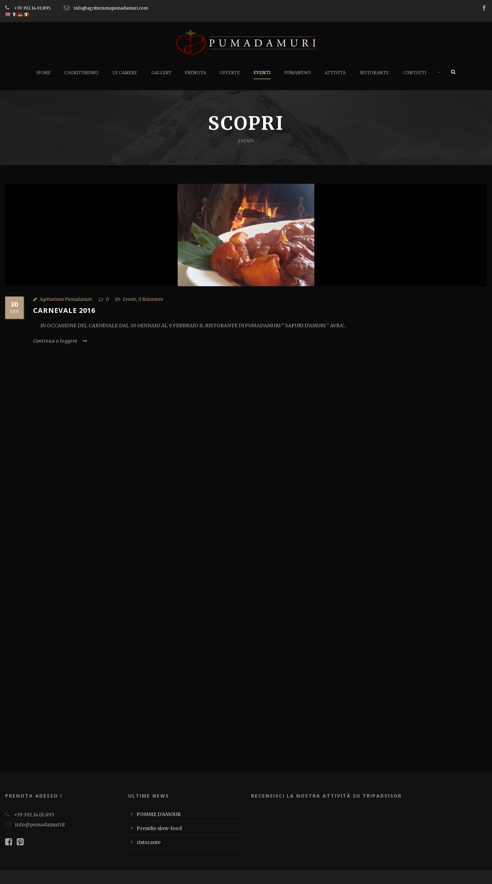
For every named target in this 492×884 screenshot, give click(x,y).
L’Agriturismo (81, 72)
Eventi (262, 72)
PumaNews (297, 72)
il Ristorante (150, 299)
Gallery (161, 72)
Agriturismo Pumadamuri (66, 299)
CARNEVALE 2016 (64, 310)
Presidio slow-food (159, 828)
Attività (335, 72)
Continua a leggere (60, 341)
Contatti (414, 72)
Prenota (195, 72)
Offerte (230, 72)
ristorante (149, 842)
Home (44, 72)
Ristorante (374, 72)
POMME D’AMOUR (159, 814)
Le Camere (124, 72)
